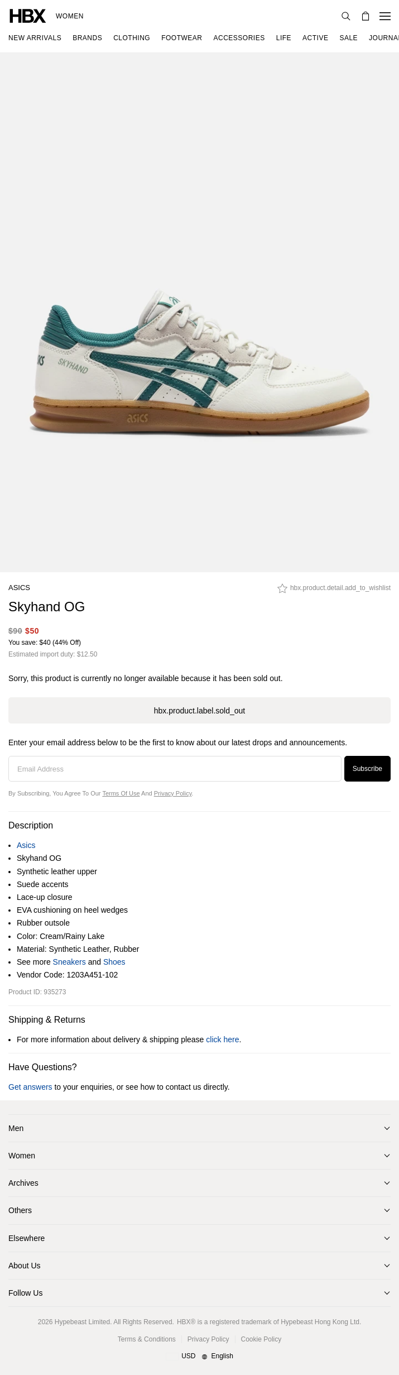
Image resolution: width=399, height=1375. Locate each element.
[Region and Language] (199, 1356)
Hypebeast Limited (82, 1322)
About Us (24, 1265)
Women (70, 16)
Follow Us (25, 1292)
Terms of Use (121, 793)
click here (222, 1039)
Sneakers (69, 961)
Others (20, 1210)
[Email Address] (175, 769)
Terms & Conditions (147, 1339)
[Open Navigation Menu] (385, 16)
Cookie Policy (261, 1339)
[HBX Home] (27, 15)
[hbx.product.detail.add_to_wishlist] (334, 591)
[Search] (346, 16)
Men (15, 1128)
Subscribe (367, 769)
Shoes (114, 961)
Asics (19, 587)
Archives (23, 1182)
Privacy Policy (173, 793)
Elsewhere (26, 1238)
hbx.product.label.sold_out (199, 710)
